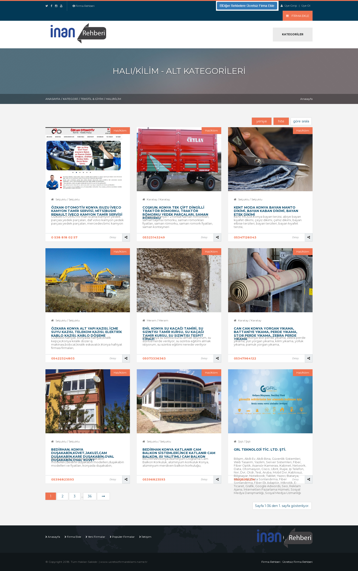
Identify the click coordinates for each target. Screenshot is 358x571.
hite (281, 121)
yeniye (261, 121)
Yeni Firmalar (96, 536)
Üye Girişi (291, 5)
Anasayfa (52, 99)
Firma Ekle (74, 536)
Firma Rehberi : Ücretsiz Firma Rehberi (287, 561)
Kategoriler (292, 34)
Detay (113, 237)
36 (90, 496)
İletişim (146, 536)
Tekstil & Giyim (92, 99)
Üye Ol (305, 5)
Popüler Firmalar (123, 536)
